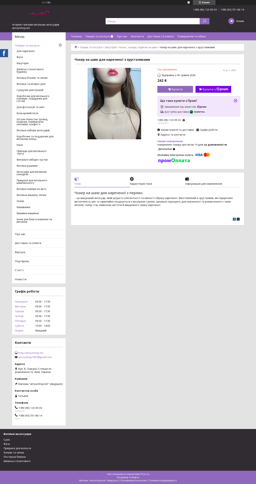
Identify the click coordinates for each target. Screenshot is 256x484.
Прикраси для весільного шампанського (32, 181)
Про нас (122, 36)
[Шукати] (204, 21)
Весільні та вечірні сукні (31, 84)
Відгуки (20, 252)
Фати (20, 57)
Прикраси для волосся (17, 448)
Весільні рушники (27, 165)
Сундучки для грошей (30, 90)
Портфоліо (22, 261)
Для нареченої (26, 51)
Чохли (20, 201)
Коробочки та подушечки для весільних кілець (35, 138)
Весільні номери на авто (31, 189)
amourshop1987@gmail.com (35, 357)
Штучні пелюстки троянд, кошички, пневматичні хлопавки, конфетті (32, 122)
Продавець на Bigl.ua (128, 477)
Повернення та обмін (191, 36)
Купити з (215, 89)
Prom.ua (145, 474)
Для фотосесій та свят (31, 107)
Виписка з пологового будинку (30, 70)
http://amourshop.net (31, 353)
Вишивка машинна (28, 213)
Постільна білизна (15, 456)
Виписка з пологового (17, 461)
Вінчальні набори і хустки (32, 159)
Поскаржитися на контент (134, 480)
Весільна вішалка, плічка (31, 195)
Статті (19, 270)
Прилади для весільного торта (32, 152)
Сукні (7, 439)
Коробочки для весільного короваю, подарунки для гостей (33, 99)
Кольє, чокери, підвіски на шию (138, 47)
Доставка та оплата (160, 36)
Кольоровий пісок (27, 113)
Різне (20, 145)
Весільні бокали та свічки (32, 78)
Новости (20, 279)
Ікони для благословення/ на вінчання (34, 220)
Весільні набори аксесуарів (33, 130)
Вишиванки (23, 207)
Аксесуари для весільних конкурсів (32, 173)
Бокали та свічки (14, 452)
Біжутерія (110, 47)
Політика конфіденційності (163, 480)
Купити (177, 89)
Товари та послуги (97, 36)
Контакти (137, 36)
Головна (76, 36)
